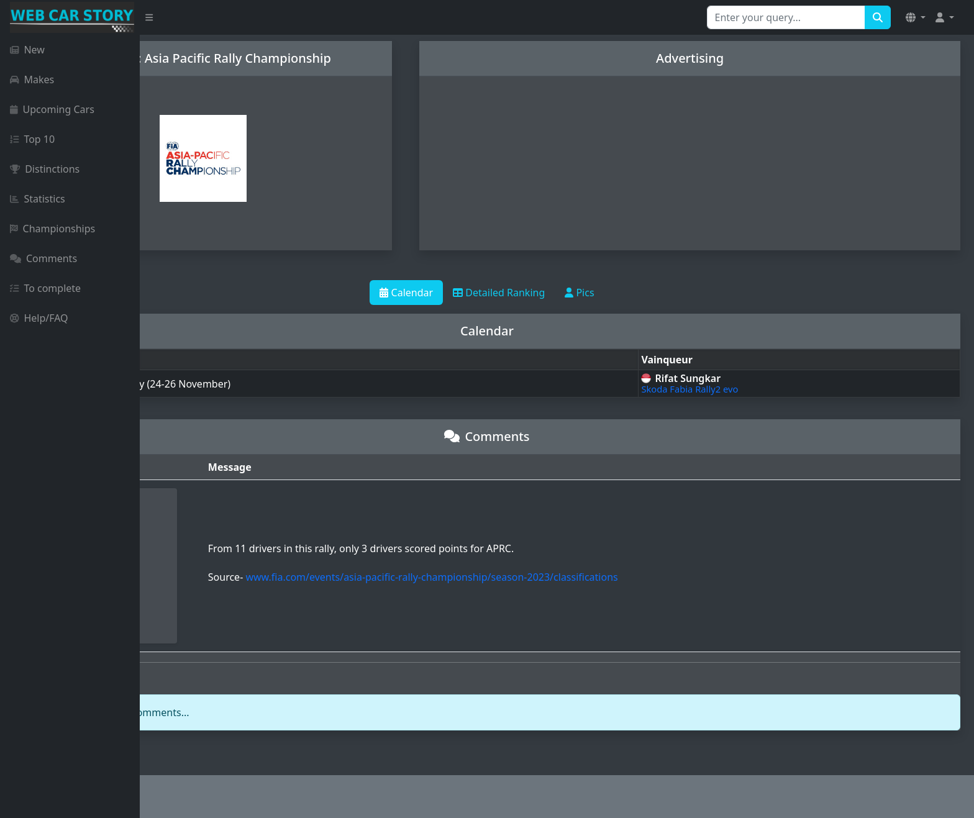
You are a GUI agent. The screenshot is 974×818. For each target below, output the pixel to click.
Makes (32, 79)
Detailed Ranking (569, 292)
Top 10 (32, 139)
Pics (649, 292)
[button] (916, 17)
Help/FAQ (39, 318)
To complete (45, 288)
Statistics (37, 199)
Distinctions (45, 169)
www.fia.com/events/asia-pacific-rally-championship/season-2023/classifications (543, 577)
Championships (52, 228)
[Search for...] (786, 17)
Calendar (476, 292)
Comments (43, 258)
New (27, 50)
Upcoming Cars (52, 109)
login (222, 712)
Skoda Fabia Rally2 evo (738, 389)
